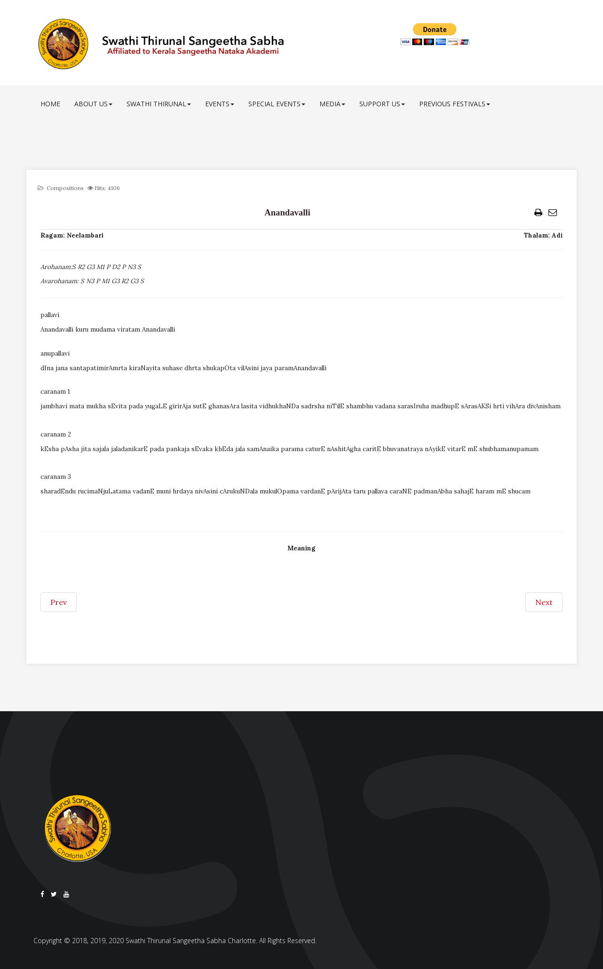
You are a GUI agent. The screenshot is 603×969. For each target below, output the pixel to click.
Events (219, 103)
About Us (93, 103)
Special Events (276, 103)
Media (332, 103)
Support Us (382, 103)
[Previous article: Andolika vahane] (58, 602)
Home (50, 103)
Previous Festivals (454, 103)
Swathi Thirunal (159, 103)
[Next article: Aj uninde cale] (544, 602)
